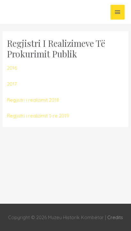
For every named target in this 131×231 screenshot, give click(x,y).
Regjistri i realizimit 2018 (33, 100)
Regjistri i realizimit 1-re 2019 (38, 116)
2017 (12, 84)
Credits (115, 217)
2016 (12, 68)
